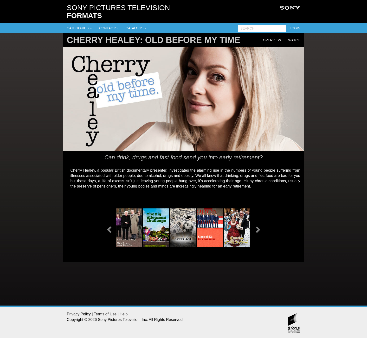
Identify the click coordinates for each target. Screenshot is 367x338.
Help (124, 314)
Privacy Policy (79, 314)
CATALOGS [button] (136, 28)
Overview (272, 40)
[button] (108, 228)
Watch (294, 40)
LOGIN (295, 28)
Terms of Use (105, 314)
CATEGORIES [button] (79, 28)
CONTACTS (108, 28)
